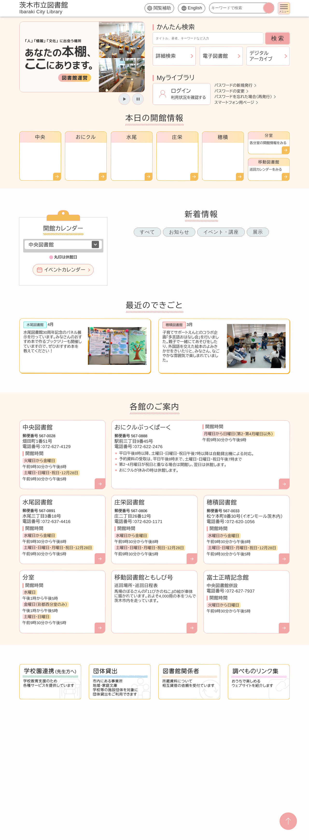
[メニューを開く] (284, 8)
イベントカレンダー (64, 270)
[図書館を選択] (63, 244)
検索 (278, 38)
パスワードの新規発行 (233, 85)
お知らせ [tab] (179, 232)
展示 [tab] (258, 232)
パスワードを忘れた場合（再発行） (243, 97)
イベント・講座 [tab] (221, 232)
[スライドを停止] (138, 99)
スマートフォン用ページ (234, 102)
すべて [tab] (147, 232)
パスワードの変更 (229, 91)
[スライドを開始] (124, 99)
